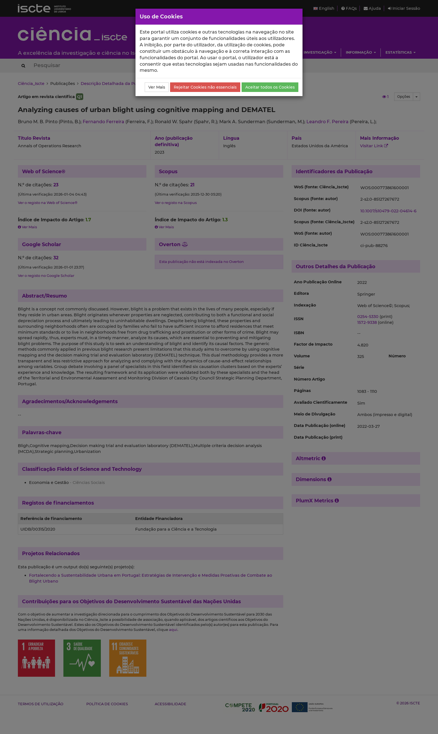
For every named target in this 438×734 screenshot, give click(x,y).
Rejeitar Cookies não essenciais (205, 87)
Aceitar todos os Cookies (270, 87)
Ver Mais (156, 87)
